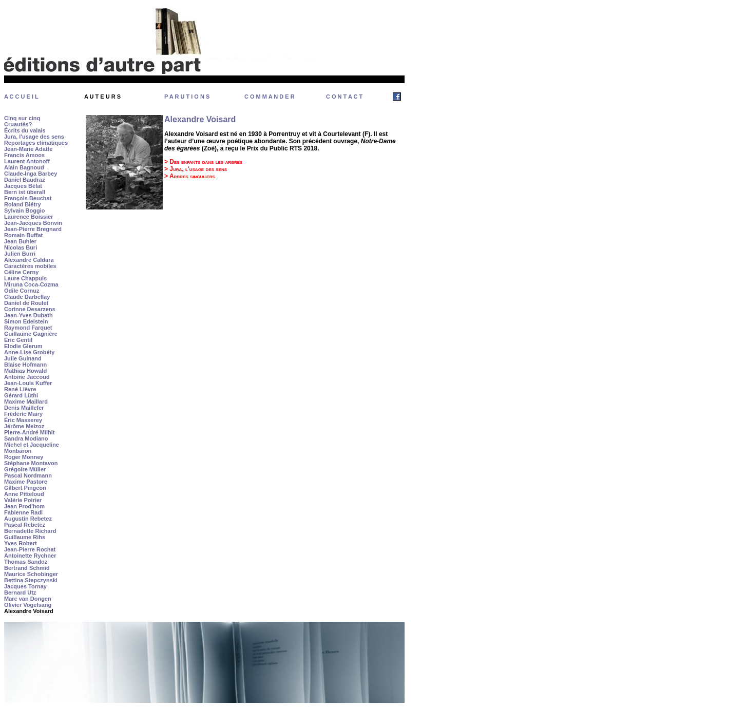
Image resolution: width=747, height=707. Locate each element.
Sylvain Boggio (24, 210)
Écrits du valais (25, 130)
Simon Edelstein (26, 321)
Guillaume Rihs (24, 537)
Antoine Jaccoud (27, 377)
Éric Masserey (23, 420)
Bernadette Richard (30, 531)
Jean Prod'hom (24, 506)
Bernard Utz (20, 592)
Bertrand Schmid (27, 568)
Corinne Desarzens (29, 309)
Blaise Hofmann (25, 364)
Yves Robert (20, 543)
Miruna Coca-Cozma (31, 284)
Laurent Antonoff (27, 161)
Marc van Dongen (27, 599)
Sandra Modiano (26, 438)
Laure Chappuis (25, 278)
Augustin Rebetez (28, 518)
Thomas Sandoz (25, 562)
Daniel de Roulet (26, 303)
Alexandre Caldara (29, 260)
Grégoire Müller (25, 469)
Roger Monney (23, 457)
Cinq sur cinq (22, 118)
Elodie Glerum (23, 346)
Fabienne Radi (23, 512)
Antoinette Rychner (30, 555)
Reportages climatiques (36, 143)
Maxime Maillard (26, 401)
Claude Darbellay (27, 297)
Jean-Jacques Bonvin (33, 223)
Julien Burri (19, 254)
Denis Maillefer (24, 408)
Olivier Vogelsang (27, 605)
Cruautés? (18, 124)
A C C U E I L (21, 96)
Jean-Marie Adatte (28, 149)
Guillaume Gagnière (31, 334)
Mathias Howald (25, 371)
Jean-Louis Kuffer (28, 383)
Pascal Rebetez (24, 525)
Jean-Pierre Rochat (29, 549)
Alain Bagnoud (24, 167)
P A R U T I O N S (186, 96)
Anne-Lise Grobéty (29, 352)
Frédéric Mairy (23, 414)
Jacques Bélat (23, 186)
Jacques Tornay (25, 586)
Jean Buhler (20, 241)
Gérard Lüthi (21, 395)
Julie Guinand (23, 358)
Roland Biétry (22, 204)
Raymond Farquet (28, 327)
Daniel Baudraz (24, 180)
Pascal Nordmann (28, 475)
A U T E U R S (102, 96)
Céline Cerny (21, 272)
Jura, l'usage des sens (34, 136)
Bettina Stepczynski (31, 580)
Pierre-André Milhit (29, 432)
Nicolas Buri (20, 247)
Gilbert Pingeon (25, 488)
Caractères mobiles (30, 266)
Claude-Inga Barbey (30, 173)
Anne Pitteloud (24, 494)
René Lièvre (20, 389)
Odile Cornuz (21, 291)
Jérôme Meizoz (24, 426)
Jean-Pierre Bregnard (33, 229)
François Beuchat (27, 198)
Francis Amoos (24, 155)
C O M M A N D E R (269, 96)
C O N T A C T (344, 96)
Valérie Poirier (23, 500)
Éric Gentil (18, 340)
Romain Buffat (23, 235)
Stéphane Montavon (31, 463)
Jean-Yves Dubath (28, 315)
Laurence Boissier (28, 217)
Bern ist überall (24, 192)
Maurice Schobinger (31, 574)
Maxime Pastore (25, 482)
